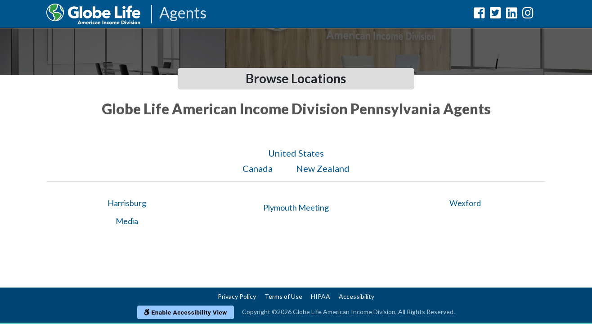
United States (296, 153)
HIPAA (320, 296)
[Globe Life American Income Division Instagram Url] (527, 14)
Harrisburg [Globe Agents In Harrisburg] (127, 203)
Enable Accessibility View (185, 312)
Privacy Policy (237, 296)
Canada (257, 168)
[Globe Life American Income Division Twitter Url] (495, 14)
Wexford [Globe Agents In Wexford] (465, 203)
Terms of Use (283, 296)
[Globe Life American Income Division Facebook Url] (479, 14)
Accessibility (356, 296)
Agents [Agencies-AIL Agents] (182, 13)
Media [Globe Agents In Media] (127, 221)
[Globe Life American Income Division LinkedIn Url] (511, 14)
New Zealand (323, 168)
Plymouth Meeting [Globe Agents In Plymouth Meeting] (296, 207)
